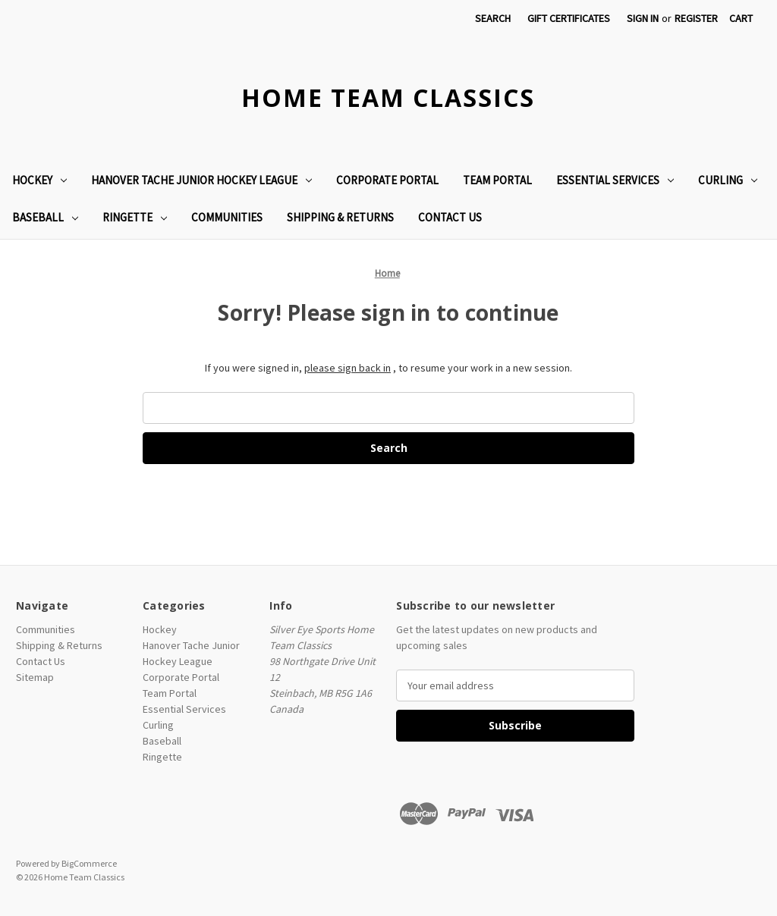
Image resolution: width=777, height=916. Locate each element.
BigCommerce (89, 863)
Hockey (39, 180)
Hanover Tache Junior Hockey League (201, 180)
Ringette (134, 217)
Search (493, 18)
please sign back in (347, 368)
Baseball (45, 217)
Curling (727, 180)
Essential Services (615, 180)
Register (696, 18)
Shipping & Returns (340, 217)
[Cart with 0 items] (741, 18)
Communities (227, 217)
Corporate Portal (387, 180)
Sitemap (35, 677)
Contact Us (450, 217)
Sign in (643, 18)
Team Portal (497, 180)
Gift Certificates (568, 18)
